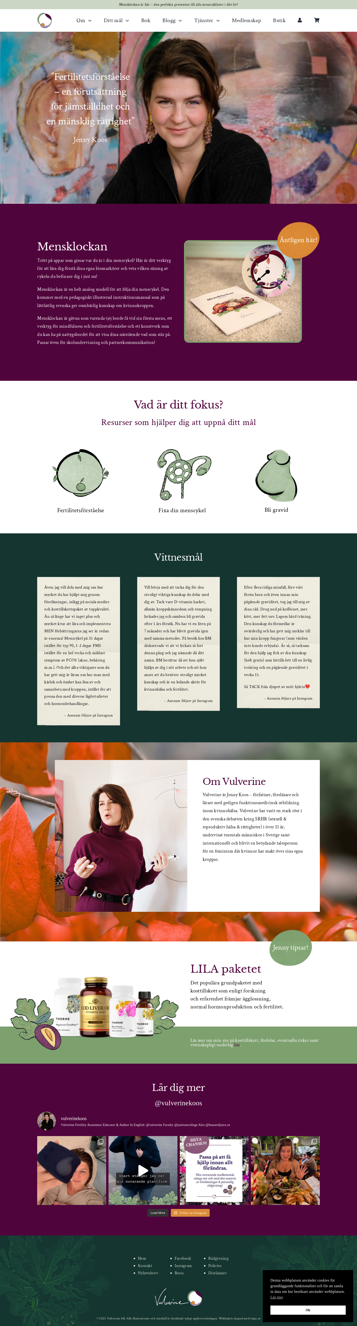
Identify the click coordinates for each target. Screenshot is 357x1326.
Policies (214, 1265)
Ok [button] (308, 1310)
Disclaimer (217, 1273)
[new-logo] (44, 15)
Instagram (183, 1265)
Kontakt (145, 1265)
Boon (179, 1273)
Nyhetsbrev (148, 1273)
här (237, 1045)
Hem (142, 1258)
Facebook (183, 1258)
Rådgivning (218, 1258)
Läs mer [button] (276, 1297)
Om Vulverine (234, 781)
